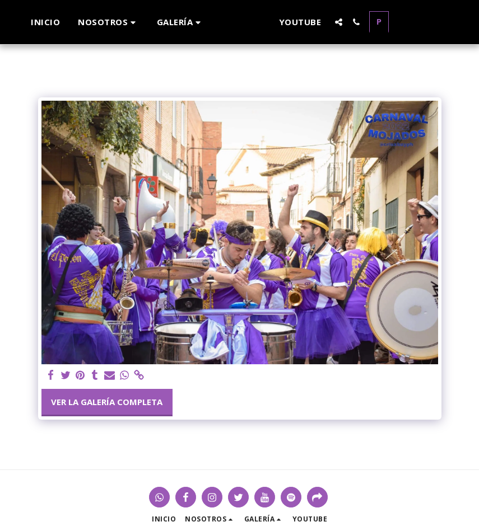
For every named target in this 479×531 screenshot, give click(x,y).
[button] (99, 22)
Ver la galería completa (106, 401)
